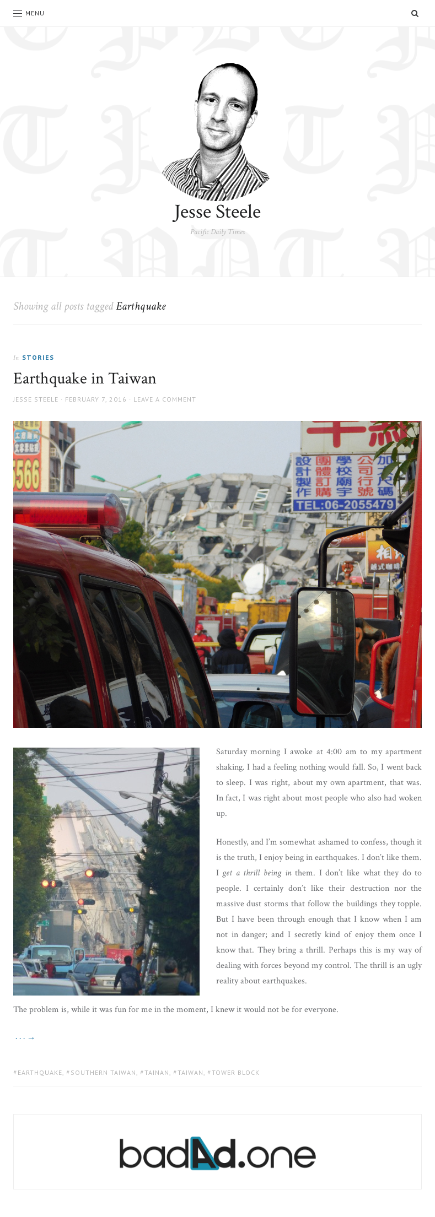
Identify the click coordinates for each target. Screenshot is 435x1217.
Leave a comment (164, 399)
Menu (29, 13)
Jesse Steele (217, 212)
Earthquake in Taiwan (85, 379)
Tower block (236, 1072)
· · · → (24, 1038)
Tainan (156, 1072)
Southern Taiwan (103, 1072)
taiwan (190, 1072)
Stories (38, 357)
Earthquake (40, 1072)
